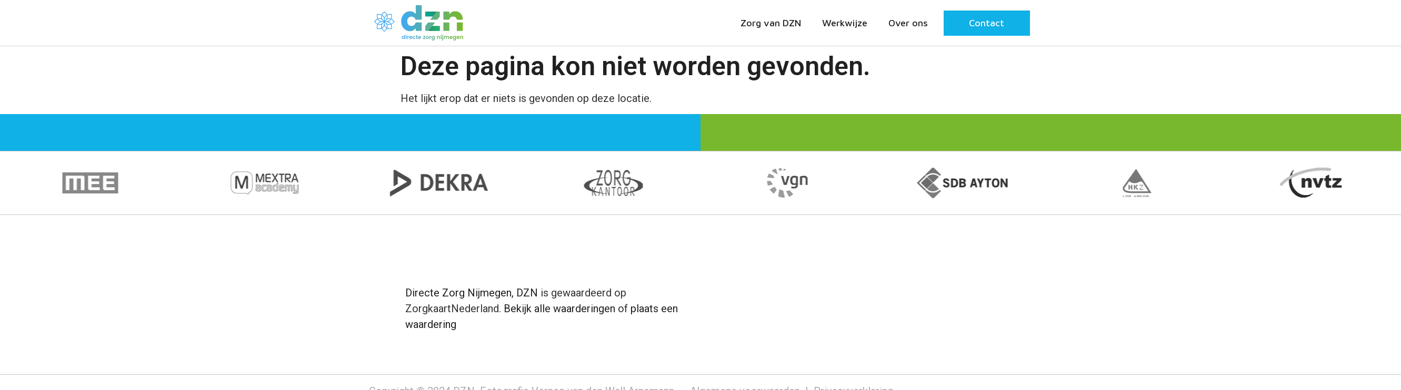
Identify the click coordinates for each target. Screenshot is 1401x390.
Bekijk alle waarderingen (559, 308)
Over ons (908, 22)
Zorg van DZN (770, 22)
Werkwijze (844, 22)
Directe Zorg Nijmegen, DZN (471, 292)
